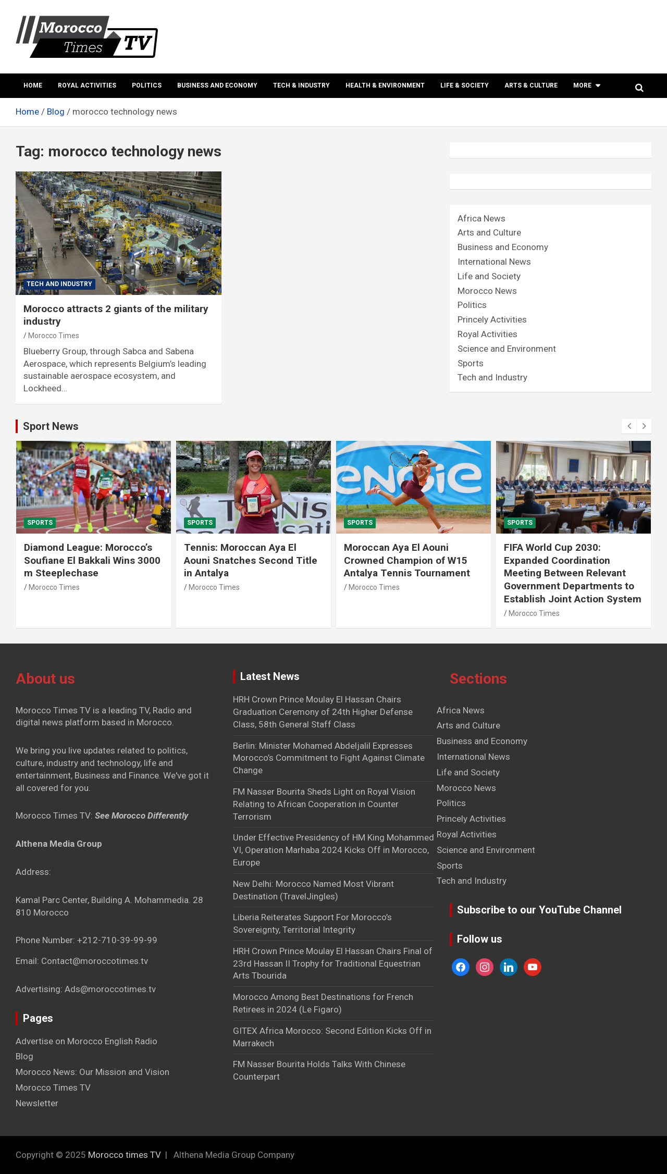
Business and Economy (217, 85)
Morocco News (487, 291)
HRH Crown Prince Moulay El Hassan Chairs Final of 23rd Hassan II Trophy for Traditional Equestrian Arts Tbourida (333, 963)
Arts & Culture (531, 85)
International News (494, 261)
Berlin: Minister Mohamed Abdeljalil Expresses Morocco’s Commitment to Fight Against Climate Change (329, 758)
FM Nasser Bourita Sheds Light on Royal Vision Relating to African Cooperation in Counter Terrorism (324, 804)
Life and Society (489, 276)
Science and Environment (507, 348)
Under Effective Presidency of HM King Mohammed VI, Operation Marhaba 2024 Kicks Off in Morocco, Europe (333, 850)
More (582, 85)
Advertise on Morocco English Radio (86, 1041)
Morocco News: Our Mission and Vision (92, 1072)
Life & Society (464, 85)
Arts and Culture (489, 232)
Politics (147, 85)
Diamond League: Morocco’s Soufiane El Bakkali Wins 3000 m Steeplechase (92, 560)
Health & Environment (385, 85)
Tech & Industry (301, 85)
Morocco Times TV (53, 1087)
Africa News (481, 218)
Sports (471, 363)
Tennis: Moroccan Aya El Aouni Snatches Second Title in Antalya (250, 560)
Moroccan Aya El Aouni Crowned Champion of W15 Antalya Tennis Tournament (407, 560)
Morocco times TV (124, 1155)
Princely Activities (492, 319)
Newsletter (37, 1103)
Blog (24, 1056)
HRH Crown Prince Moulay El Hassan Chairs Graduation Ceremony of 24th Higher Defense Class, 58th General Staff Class (323, 712)
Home (32, 85)
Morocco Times (53, 335)
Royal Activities (87, 85)
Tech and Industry (59, 284)
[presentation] (629, 426)
